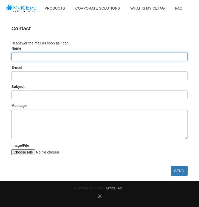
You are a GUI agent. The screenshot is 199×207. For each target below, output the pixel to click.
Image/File (20, 145)
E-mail (16, 67)
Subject (18, 87)
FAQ (178, 8)
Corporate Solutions (97, 8)
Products (55, 8)
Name (16, 48)
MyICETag (114, 188)
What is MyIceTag (147, 8)
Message (19, 106)
